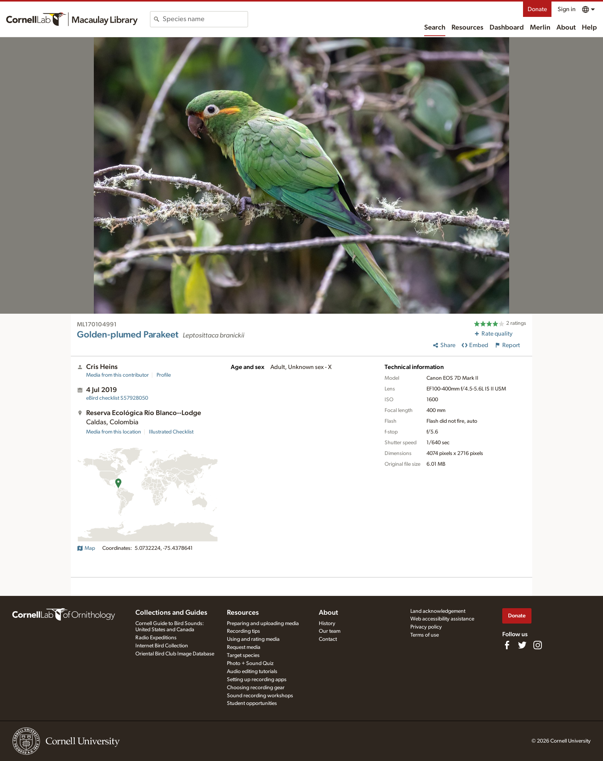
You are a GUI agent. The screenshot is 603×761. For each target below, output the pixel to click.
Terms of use (424, 635)
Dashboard (507, 27)
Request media (243, 647)
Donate (537, 9)
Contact (328, 639)
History (327, 623)
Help (589, 27)
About (566, 27)
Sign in (567, 9)
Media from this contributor (117, 375)
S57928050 (117, 398)
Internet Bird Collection (161, 646)
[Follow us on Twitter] (522, 645)
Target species (243, 655)
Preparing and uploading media (263, 623)
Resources (467, 27)
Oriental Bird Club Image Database (174, 654)
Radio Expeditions (156, 637)
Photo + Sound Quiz (250, 663)
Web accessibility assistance (442, 619)
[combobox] (205, 19)
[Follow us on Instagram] (537, 645)
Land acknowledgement (437, 611)
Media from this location (113, 432)
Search (434, 27)
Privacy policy (426, 627)
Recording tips (243, 631)
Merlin (540, 27)
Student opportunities (252, 703)
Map (86, 548)
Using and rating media (253, 639)
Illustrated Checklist (171, 432)
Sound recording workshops (260, 695)
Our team (329, 631)
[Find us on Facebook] (506, 645)
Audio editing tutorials (252, 671)
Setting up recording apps (257, 679)
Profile (164, 375)
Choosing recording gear (256, 687)
